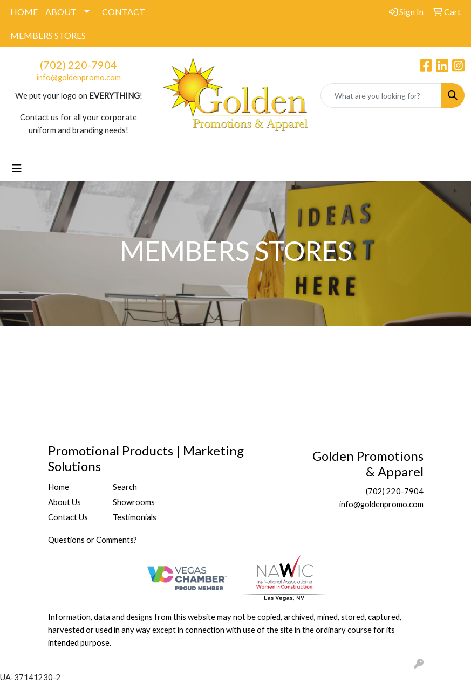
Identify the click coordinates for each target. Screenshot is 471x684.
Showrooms (134, 502)
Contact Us (68, 517)
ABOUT (61, 11)
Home (58, 487)
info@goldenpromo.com (79, 77)
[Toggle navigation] (16, 168)
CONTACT (123, 11)
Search (125, 487)
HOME (24, 11)
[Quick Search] (381, 95)
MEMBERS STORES (48, 35)
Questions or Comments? (92, 539)
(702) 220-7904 (78, 64)
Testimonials (134, 517)
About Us (64, 502)
